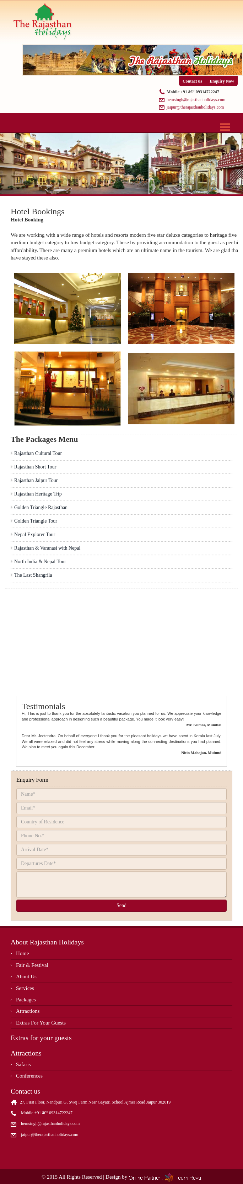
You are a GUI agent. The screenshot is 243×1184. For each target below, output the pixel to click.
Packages (26, 999)
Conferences (29, 1076)
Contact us (192, 81)
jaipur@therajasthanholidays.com (195, 107)
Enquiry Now (222, 81)
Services (25, 988)
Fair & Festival (32, 965)
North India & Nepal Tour (40, 561)
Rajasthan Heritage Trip (38, 494)
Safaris (23, 1064)
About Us (26, 976)
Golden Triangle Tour (35, 521)
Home (22, 953)
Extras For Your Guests (41, 1023)
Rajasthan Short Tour (35, 467)
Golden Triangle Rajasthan (41, 507)
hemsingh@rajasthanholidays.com (196, 99)
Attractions (28, 1011)
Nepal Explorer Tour (34, 534)
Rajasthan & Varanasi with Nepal (47, 548)
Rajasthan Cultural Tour (38, 453)
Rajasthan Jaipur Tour (36, 480)
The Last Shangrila (33, 575)
